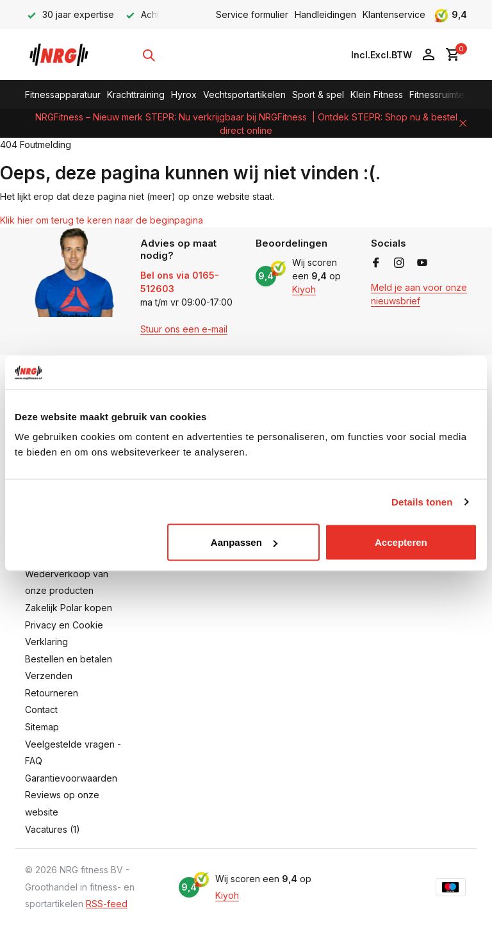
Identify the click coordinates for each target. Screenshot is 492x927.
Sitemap (42, 726)
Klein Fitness (376, 94)
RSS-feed (106, 903)
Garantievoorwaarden (71, 778)
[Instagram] (399, 263)
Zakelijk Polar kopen (68, 607)
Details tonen (421, 501)
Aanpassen (244, 542)
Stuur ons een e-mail (183, 329)
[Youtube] (422, 263)
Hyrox (184, 94)
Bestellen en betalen (68, 658)
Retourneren (51, 692)
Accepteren (401, 542)
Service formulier (252, 14)
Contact (41, 709)
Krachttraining (136, 94)
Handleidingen (325, 14)
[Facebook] (376, 263)
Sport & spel (318, 94)
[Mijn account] (428, 55)
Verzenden (48, 675)
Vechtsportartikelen (244, 94)
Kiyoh (304, 289)
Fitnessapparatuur (63, 94)
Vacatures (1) (52, 829)
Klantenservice (394, 14)
